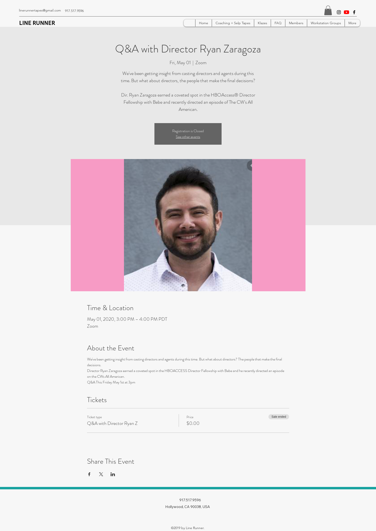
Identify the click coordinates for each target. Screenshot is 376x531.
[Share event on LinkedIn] (113, 474)
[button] (328, 10)
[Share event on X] (101, 474)
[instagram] (338, 12)
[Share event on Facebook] (89, 474)
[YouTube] (346, 12)
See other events (188, 136)
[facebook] (354, 12)
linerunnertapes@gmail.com (40, 10)
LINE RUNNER (37, 23)
